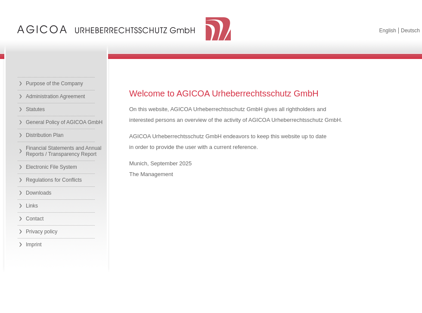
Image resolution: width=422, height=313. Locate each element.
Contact (34, 219)
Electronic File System (51, 167)
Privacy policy (41, 232)
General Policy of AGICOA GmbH (64, 122)
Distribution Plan (44, 135)
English (387, 31)
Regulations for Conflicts (54, 180)
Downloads (38, 193)
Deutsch (410, 31)
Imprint (34, 245)
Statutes (35, 109)
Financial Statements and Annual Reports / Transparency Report (63, 151)
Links (32, 206)
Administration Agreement (55, 96)
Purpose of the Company (54, 84)
